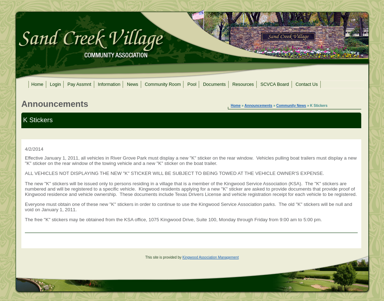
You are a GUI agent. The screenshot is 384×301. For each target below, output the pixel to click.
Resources (243, 84)
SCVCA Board (274, 84)
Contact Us (306, 84)
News (132, 84)
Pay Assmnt (79, 84)
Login (55, 84)
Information (109, 84)
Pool (191, 84)
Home (37, 84)
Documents (214, 84)
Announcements (258, 106)
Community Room (163, 84)
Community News (291, 106)
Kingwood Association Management (210, 257)
